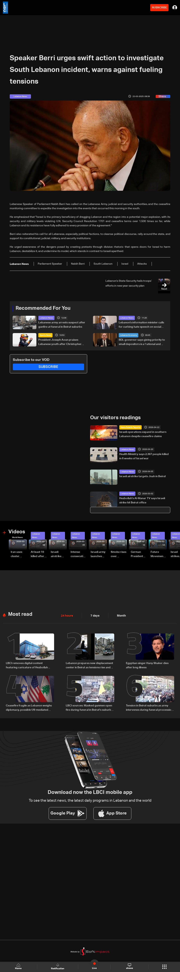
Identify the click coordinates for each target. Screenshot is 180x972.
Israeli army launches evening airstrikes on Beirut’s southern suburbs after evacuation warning (98, 554)
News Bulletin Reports (130, 427)
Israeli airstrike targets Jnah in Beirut (142, 476)
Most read (20, 614)
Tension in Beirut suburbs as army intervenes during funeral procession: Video (149, 707)
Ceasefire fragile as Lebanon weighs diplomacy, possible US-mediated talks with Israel (29, 707)
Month (120, 615)
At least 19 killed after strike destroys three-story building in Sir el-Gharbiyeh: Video (38, 554)
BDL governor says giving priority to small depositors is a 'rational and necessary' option (142, 342)
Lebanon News (46, 318)
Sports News (45, 335)
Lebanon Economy (128, 335)
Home (18, 966)
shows (129, 966)
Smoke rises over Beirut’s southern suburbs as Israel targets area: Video (118, 554)
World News (17, 537)
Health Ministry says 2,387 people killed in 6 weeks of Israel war (144, 456)
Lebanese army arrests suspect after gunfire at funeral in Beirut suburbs (61, 324)
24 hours (66, 615)
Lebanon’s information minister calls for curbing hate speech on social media (141, 325)
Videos (16, 531)
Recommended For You (43, 308)
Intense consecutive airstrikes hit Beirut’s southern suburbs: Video (78, 554)
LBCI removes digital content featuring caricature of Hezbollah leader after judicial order (27, 665)
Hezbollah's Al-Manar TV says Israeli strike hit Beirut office (142, 500)
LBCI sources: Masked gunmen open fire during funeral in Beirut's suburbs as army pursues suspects (89, 707)
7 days (94, 615)
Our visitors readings (115, 417)
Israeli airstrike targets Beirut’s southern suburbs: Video (56, 554)
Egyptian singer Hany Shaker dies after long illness (147, 664)
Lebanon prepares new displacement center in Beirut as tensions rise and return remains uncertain (89, 665)
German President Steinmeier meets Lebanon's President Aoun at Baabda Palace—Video (137, 554)
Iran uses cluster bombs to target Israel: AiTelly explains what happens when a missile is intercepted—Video (18, 554)
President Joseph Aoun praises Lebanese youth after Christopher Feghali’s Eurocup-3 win (60, 342)
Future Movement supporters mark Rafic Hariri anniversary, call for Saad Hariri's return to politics (159, 554)
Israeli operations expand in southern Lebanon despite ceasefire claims (142, 434)
